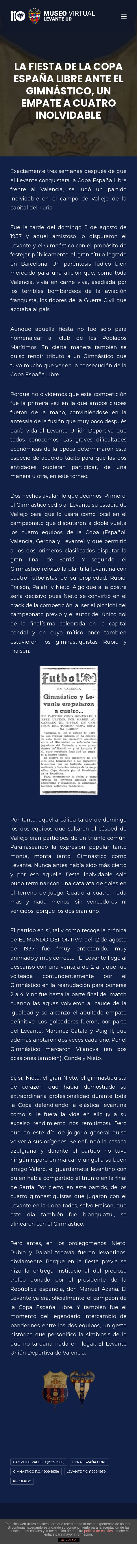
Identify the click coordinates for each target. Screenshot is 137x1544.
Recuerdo (22, 1481)
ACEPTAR (68, 1540)
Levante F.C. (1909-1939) (87, 1472)
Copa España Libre (89, 1462)
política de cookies (98, 1531)
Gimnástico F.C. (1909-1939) (36, 1472)
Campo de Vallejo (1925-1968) (38, 1462)
